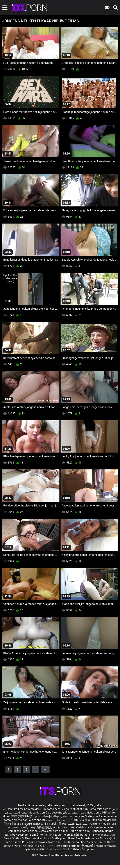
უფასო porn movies (72, 816)
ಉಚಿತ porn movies (100, 820)
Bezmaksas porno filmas (22, 831)
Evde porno (94, 812)
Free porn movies (29, 809)
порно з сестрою (64, 827)
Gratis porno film (79, 831)
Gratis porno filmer (64, 838)
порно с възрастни (35, 820)
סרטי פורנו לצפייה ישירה (19, 845)
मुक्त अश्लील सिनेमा (35, 849)
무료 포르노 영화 (105, 834)
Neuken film (9, 809)
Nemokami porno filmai (53, 831)
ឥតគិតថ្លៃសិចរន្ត (27, 827)
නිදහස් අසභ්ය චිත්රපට (59, 849)
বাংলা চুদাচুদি (17, 816)
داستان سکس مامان (75, 812)
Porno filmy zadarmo (53, 834)
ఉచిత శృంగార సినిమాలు (30, 823)
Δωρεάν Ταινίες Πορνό (100, 842)
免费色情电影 (44, 827)
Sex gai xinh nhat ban (74, 809)
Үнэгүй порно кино (102, 827)
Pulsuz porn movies (35, 842)
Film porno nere (50, 809)
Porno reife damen (99, 809)
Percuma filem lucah (38, 838)
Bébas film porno (84, 849)
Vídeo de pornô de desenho (46, 812)
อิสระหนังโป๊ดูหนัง (14, 838)
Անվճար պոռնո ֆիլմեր (42, 816)
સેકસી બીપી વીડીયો (77, 820)
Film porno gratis (66, 845)
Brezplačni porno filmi (81, 834)
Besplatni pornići (28, 834)
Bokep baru (54, 842)
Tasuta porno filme (74, 842)
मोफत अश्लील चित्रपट (55, 823)
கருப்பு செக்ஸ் (56, 820)
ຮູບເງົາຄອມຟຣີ (85, 845)
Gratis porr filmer (96, 816)
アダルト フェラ (44, 845)
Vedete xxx (82, 827)
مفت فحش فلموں (77, 823)
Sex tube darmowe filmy (91, 838)
